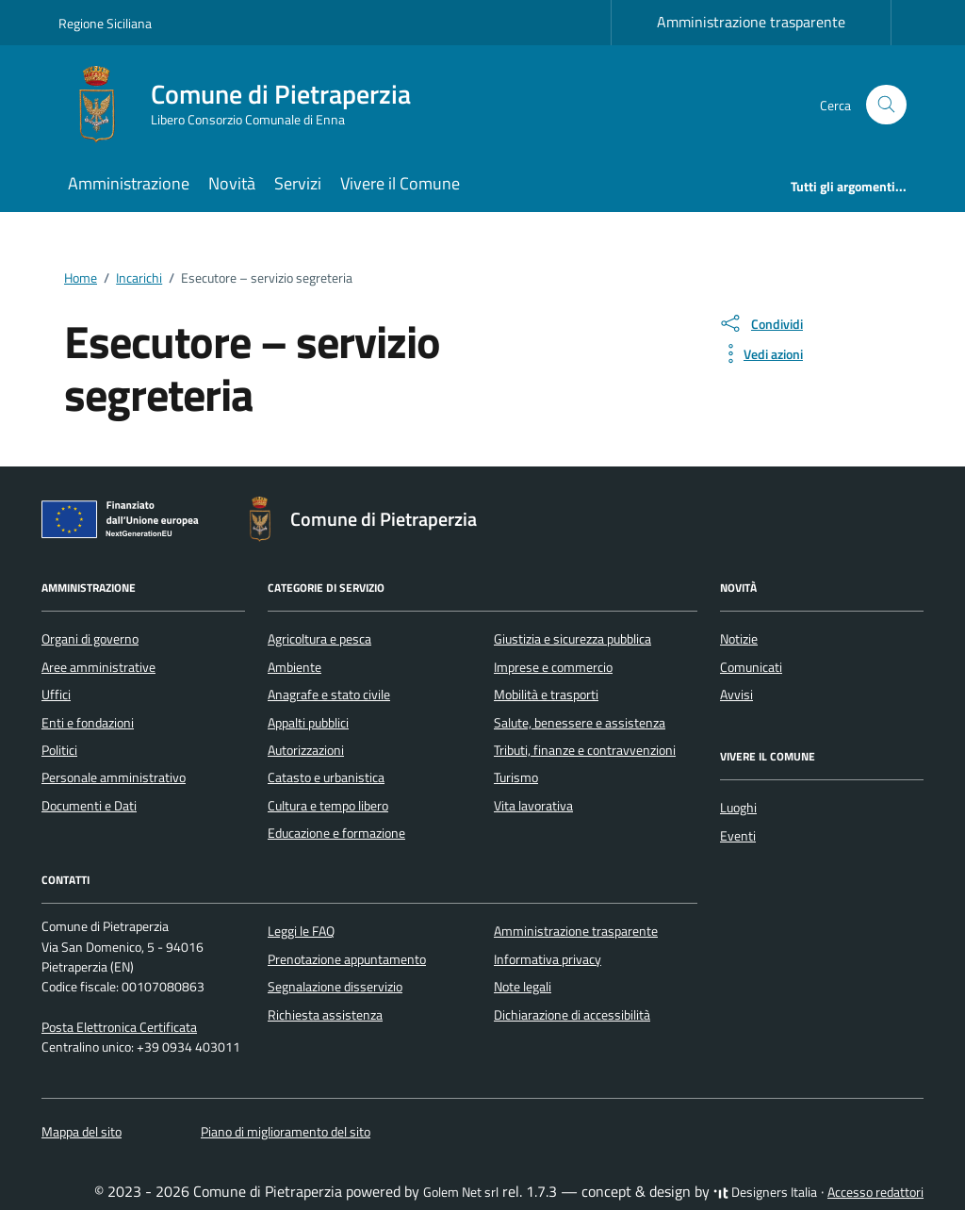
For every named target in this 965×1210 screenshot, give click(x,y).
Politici (59, 750)
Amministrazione (128, 183)
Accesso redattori (875, 1192)
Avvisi (736, 694)
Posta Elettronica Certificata (119, 1027)
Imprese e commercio (553, 667)
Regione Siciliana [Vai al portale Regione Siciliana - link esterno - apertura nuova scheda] (105, 23)
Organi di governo (90, 639)
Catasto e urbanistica (326, 777)
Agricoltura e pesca (319, 639)
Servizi (297, 183)
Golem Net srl (461, 1192)
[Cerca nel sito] (886, 105)
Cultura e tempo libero (328, 805)
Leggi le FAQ (301, 931)
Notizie (739, 639)
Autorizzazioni (306, 750)
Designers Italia (765, 1192)
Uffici (56, 694)
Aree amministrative (98, 667)
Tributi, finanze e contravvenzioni (585, 750)
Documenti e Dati (89, 805)
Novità (231, 183)
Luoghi (738, 807)
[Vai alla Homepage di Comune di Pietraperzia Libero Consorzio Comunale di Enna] (245, 104)
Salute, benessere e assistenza (579, 722)
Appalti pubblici (308, 722)
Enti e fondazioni (87, 722)
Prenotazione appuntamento (347, 959)
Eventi (738, 836)
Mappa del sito (81, 1131)
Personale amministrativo (113, 777)
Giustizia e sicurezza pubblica (572, 639)
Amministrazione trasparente (751, 21)
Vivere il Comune (400, 183)
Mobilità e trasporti (546, 694)
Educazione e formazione (336, 833)
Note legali (522, 986)
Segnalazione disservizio (335, 986)
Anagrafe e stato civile (329, 694)
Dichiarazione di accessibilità (572, 1015)
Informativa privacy (547, 959)
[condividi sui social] (760, 323)
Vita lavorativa (533, 805)
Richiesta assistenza (325, 1015)
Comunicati (751, 667)
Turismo (516, 777)
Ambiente (294, 667)
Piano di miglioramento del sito (285, 1131)
